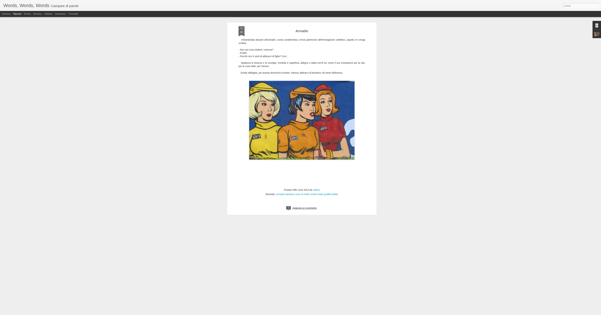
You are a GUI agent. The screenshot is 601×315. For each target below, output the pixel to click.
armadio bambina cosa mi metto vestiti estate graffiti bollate (307, 55)
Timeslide (73, 13)
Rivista (27, 13)
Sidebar (48, 13)
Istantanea (60, 13)
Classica (6, 13)
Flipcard (17, 13)
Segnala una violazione (324, 313)
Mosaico (37, 13)
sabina (316, 50)
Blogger (311, 313)
